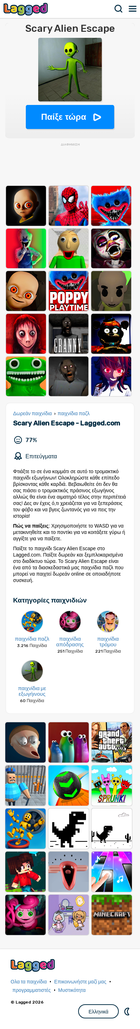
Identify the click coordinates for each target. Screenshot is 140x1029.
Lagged (26, 9)
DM (128, 1011)
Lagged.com (34, 965)
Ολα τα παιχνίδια (29, 982)
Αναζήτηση (119, 9)
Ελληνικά (98, 1012)
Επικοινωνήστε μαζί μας (80, 982)
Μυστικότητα (72, 990)
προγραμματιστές (31, 990)
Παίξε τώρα (63, 117)
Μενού (133, 9)
